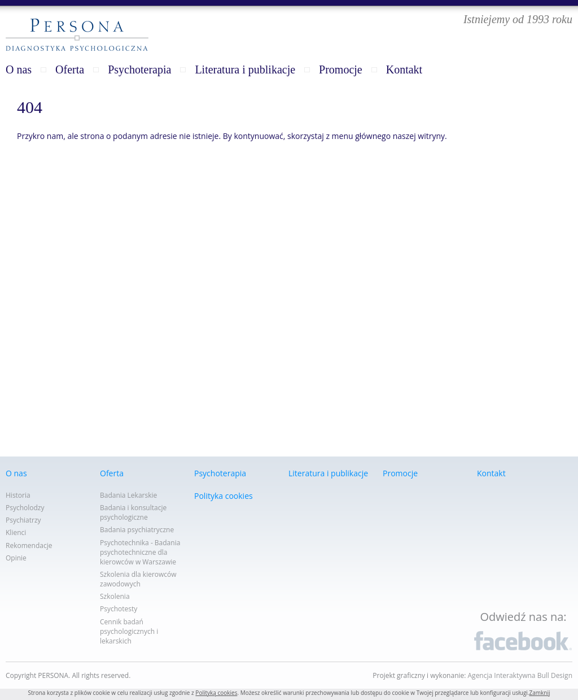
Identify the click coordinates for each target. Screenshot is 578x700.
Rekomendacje (29, 545)
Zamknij (539, 693)
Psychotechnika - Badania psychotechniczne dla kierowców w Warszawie (140, 552)
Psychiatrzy (23, 520)
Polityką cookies (216, 693)
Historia (18, 495)
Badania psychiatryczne (137, 529)
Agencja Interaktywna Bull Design (520, 675)
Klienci (16, 532)
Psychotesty (118, 609)
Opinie (16, 558)
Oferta (69, 69)
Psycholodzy (25, 507)
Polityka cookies (223, 495)
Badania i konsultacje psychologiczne (133, 512)
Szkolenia (115, 596)
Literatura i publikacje (245, 69)
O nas (19, 69)
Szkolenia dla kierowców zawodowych (138, 579)
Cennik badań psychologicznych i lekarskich (129, 631)
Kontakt (404, 69)
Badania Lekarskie (128, 495)
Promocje (340, 69)
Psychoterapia (139, 69)
